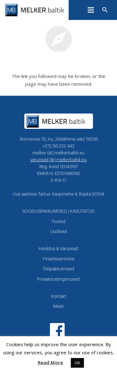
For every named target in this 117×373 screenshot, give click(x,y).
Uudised (58, 232)
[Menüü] (91, 10)
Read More (50, 362)
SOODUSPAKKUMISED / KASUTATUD (58, 211)
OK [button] (77, 363)
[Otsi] (105, 10)
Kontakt (58, 296)
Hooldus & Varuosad (58, 249)
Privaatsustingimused (58, 279)
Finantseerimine (59, 259)
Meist (58, 306)
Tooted (58, 222)
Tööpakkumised (58, 269)
